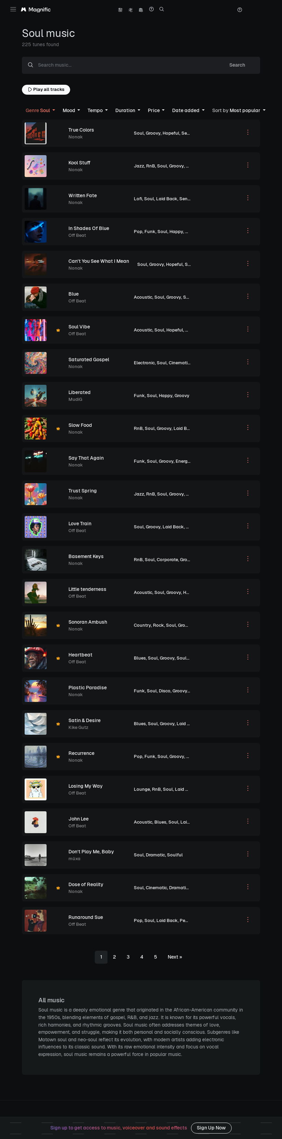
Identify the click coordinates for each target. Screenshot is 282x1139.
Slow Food (80, 425)
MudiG (75, 399)
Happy (176, 231)
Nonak (75, 137)
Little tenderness (87, 589)
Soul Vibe (79, 327)
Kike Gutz (78, 727)
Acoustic (143, 297)
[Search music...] (126, 65)
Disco (164, 691)
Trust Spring (82, 491)
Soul (139, 133)
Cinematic (179, 363)
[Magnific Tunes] (36, 9)
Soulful (193, 264)
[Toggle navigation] (13, 9)
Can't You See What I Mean (98, 261)
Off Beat (77, 235)
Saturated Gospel (88, 359)
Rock (158, 625)
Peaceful (189, 920)
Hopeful (171, 133)
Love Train (79, 523)
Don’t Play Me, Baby (91, 852)
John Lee (78, 819)
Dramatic (155, 855)
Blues (140, 658)
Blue (73, 294)
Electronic (144, 363)
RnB (150, 166)
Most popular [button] (236, 110)
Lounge (142, 789)
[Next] (175, 957)
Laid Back (166, 199)
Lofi (138, 199)
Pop (138, 231)
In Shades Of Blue (88, 228)
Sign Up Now (211, 1128)
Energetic (185, 461)
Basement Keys (86, 556)
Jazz (139, 166)
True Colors (81, 130)
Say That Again (86, 458)
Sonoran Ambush (87, 622)
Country (142, 625)
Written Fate (82, 195)
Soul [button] (38, 110)
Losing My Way (85, 786)
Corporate (167, 559)
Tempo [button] (96, 110)
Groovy (153, 133)
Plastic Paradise (87, 687)
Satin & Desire (84, 720)
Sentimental (194, 133)
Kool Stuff (79, 163)
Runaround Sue (85, 917)
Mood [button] (69, 110)
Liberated (79, 392)
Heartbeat (80, 655)
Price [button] (154, 110)
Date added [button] (186, 110)
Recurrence (81, 753)
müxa (74, 859)
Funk (149, 231)
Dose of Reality (85, 884)
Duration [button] (125, 110)
